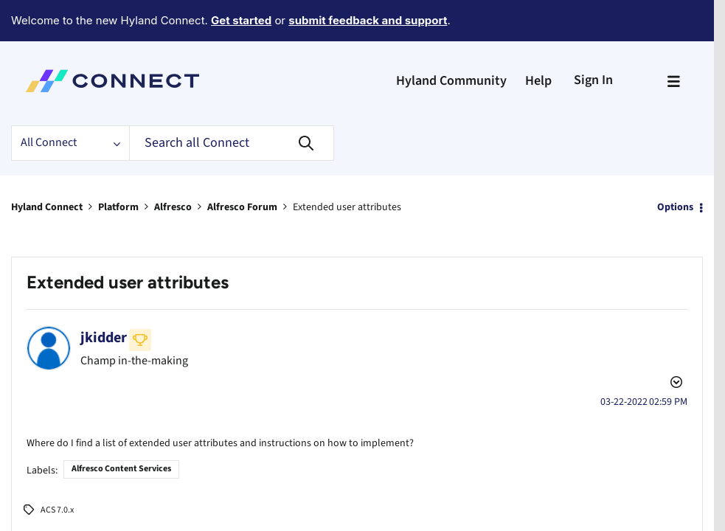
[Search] (231, 102)
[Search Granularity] (70, 102)
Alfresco (173, 166)
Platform (118, 166)
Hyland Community (451, 40)
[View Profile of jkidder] (103, 297)
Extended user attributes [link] (347, 166)
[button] (44, 503)
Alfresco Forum (242, 166)
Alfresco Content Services (121, 406)
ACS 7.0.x (57, 447)
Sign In (593, 39)
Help (538, 40)
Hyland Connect (47, 166)
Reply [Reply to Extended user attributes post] (656, 502)
